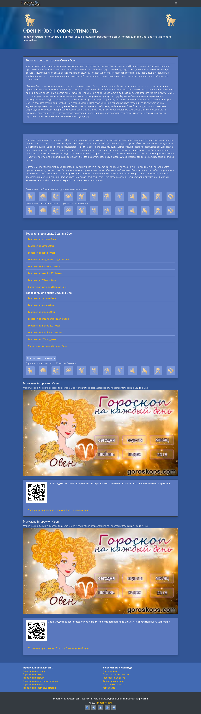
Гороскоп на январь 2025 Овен (44, 266)
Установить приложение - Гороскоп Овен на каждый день (58, 510)
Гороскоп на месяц (33, 684)
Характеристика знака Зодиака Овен (47, 287)
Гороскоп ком (104, 702)
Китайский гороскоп (113, 681)
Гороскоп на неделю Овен (42, 252)
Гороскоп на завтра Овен (41, 246)
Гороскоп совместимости (116, 674)
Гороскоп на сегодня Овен (42, 239)
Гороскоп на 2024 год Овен (42, 280)
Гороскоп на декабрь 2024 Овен (45, 273)
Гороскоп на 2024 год (114, 677)
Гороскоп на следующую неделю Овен (48, 259)
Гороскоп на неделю (34, 677)
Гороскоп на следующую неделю (40, 681)
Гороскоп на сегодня (34, 671)
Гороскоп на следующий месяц (39, 687)
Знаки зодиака (110, 671)
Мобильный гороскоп (114, 684)
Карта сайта (109, 687)
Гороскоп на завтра (33, 674)
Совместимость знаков (41, 358)
